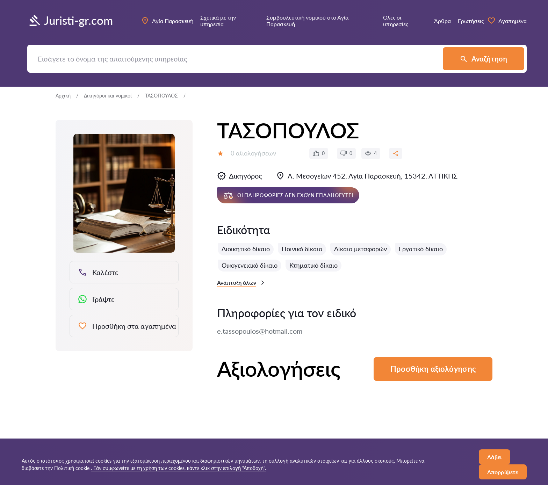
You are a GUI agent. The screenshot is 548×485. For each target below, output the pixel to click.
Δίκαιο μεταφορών (360, 249)
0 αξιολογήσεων (253, 153)
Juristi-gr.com (70, 20)
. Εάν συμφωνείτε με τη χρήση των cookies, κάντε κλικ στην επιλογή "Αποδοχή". (178, 468)
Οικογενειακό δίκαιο (249, 265)
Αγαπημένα (507, 20)
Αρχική (63, 96)
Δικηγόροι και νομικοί (108, 96)
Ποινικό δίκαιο (302, 249)
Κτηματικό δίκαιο (313, 265)
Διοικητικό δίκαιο (246, 249)
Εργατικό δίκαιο (421, 249)
